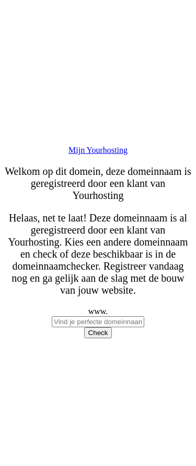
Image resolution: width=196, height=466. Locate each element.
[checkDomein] (98, 321)
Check (98, 333)
